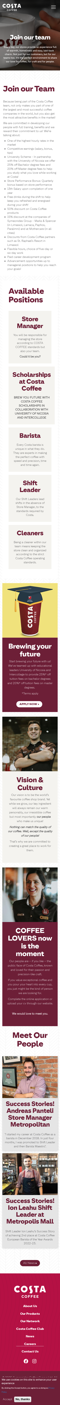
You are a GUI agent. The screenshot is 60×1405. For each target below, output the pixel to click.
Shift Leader (30, 486)
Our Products (30, 1314)
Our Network (30, 1321)
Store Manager (30, 322)
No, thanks (23, 1401)
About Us (30, 1306)
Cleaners (30, 533)
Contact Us (30, 1351)
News (30, 1336)
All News (29, 1263)
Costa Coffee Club (30, 1329)
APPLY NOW (28, 704)
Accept (7, 1401)
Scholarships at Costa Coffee (31, 381)
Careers (30, 1344)
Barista (30, 435)
